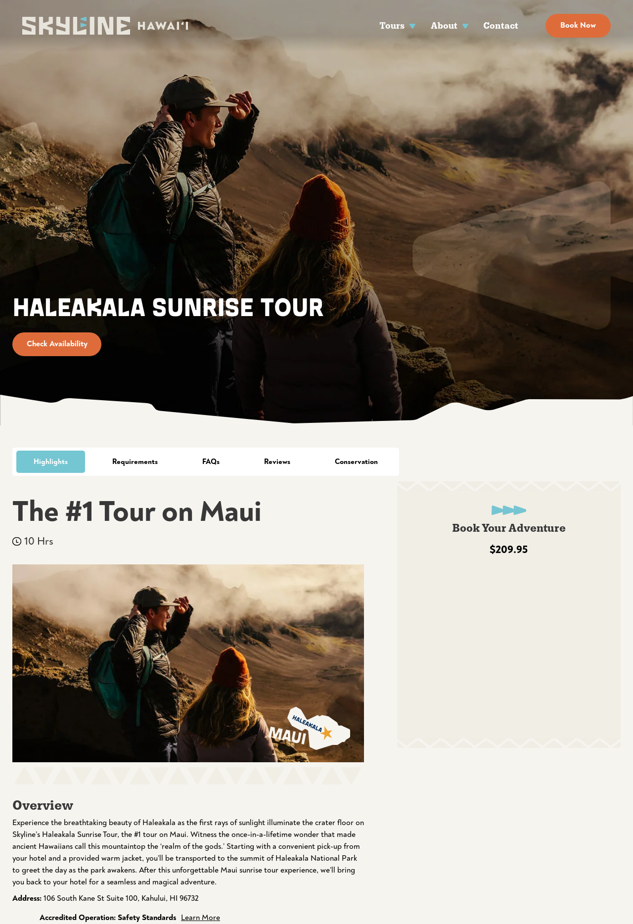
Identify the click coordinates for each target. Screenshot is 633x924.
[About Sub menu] (465, 25)
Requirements (135, 461)
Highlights (51, 461)
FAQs (211, 461)
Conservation (356, 461)
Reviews (277, 461)
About (444, 25)
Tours (392, 25)
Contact (500, 25)
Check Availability (57, 344)
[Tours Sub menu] (412, 25)
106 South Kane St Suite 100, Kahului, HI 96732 (121, 898)
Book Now (578, 25)
